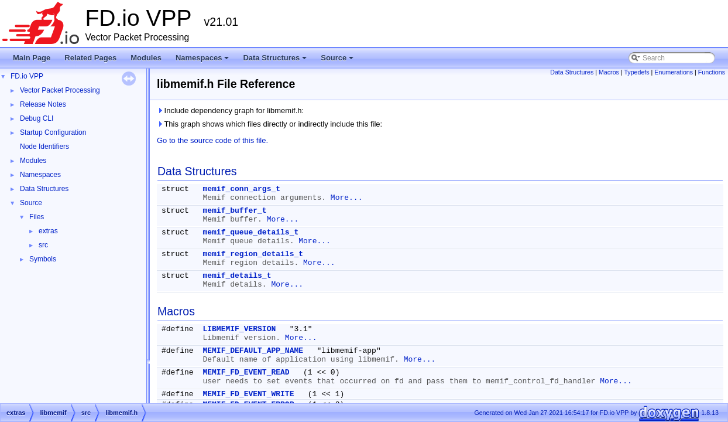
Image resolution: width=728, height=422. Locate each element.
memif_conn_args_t (241, 189)
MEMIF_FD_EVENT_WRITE (248, 394)
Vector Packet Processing (60, 90)
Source (338, 61)
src (43, 245)
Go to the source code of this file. (212, 140)
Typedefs (636, 72)
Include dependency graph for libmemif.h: (230, 110)
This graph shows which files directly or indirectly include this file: (269, 124)
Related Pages (90, 57)
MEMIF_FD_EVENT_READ (245, 372)
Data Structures (275, 61)
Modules (146, 57)
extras (48, 231)
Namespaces (203, 61)
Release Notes (43, 104)
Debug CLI (36, 118)
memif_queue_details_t (250, 232)
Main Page (31, 57)
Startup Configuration (53, 132)
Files (36, 217)
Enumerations (673, 72)
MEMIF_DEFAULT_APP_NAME (252, 350)
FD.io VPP (27, 76)
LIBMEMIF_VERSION (239, 329)
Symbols (42, 259)
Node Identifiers (44, 146)
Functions (711, 72)
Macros (609, 72)
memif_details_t (236, 275)
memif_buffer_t (234, 210)
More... (347, 197)
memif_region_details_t (252, 254)
